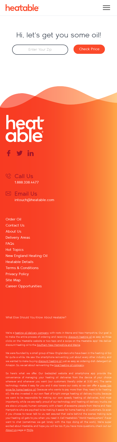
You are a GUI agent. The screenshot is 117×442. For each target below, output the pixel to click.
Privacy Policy (17, 273)
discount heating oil (80, 337)
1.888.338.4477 (27, 182)
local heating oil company (69, 365)
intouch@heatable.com (34, 199)
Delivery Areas (18, 237)
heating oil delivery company (32, 333)
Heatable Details (19, 261)
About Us (13, 231)
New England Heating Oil (27, 255)
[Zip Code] (40, 50)
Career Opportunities (24, 285)
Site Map (13, 279)
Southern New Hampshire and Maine (58, 345)
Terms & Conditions (22, 267)
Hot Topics (15, 249)
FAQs (10, 243)
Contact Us (15, 225)
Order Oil (13, 219)
